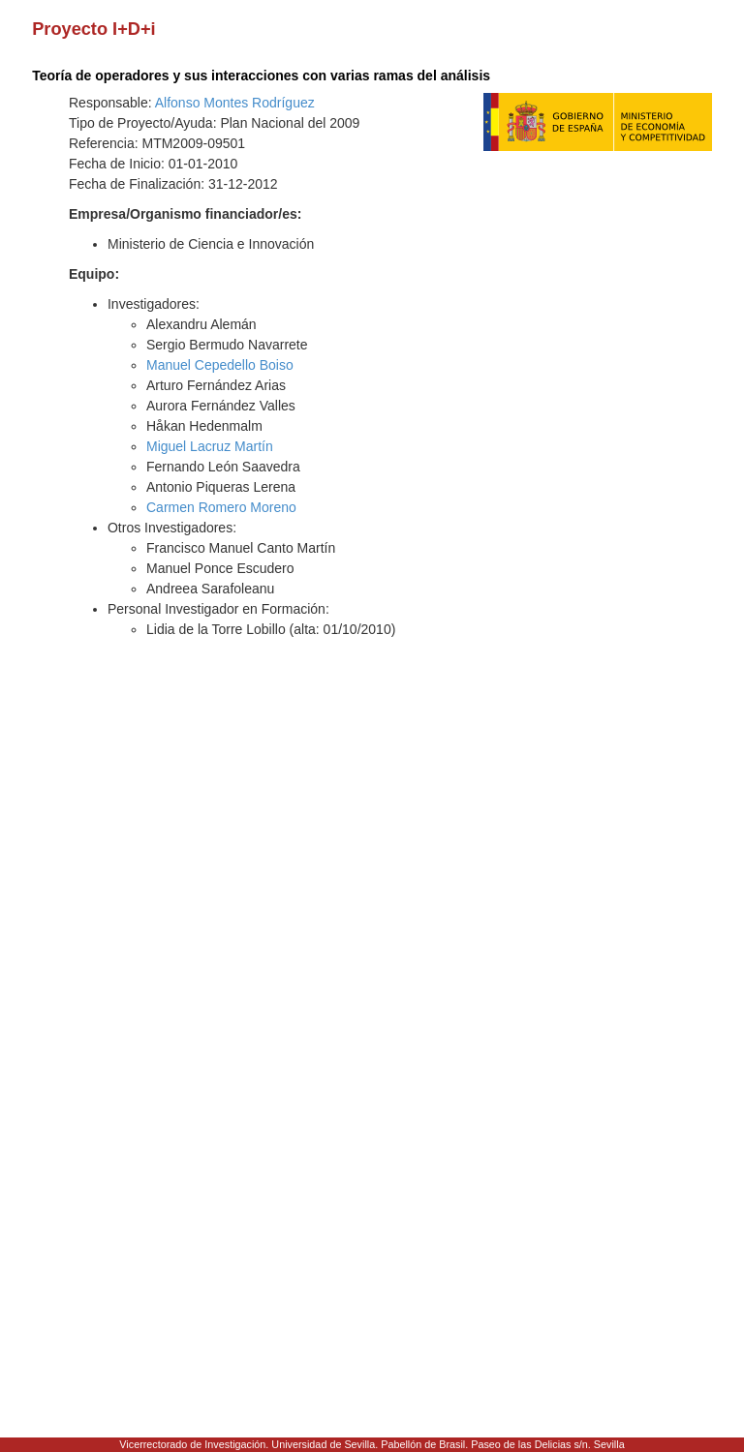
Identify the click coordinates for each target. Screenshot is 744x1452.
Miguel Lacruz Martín (209, 446)
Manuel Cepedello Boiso (220, 365)
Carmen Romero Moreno (221, 507)
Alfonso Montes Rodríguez (235, 102)
